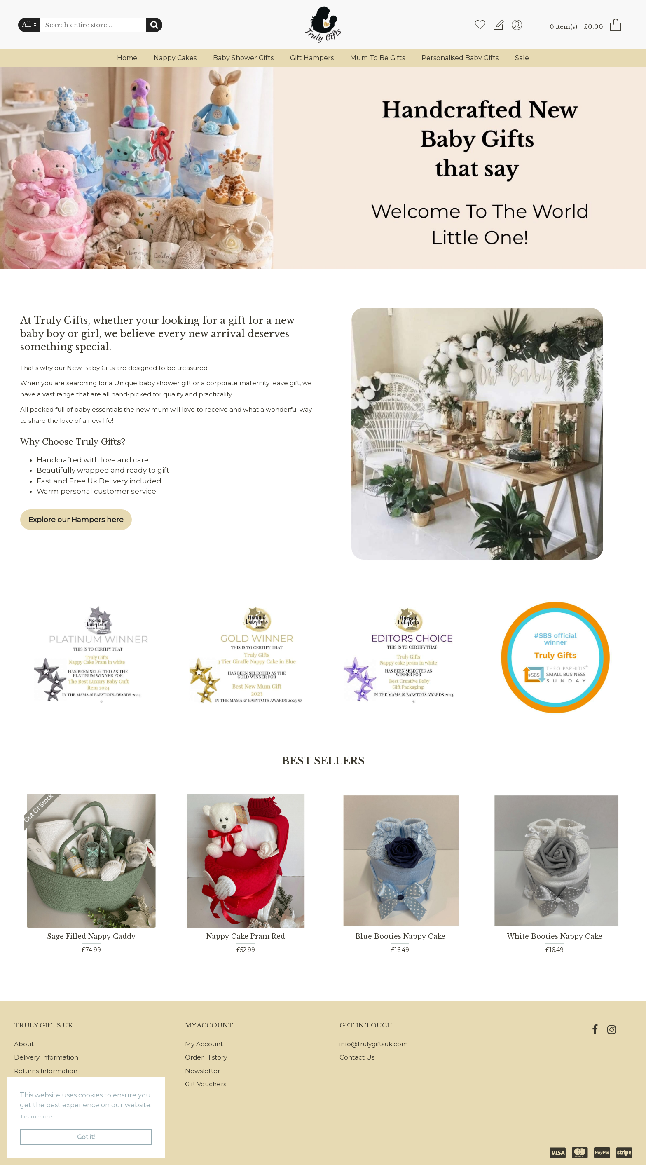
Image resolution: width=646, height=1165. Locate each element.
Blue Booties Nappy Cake (400, 936)
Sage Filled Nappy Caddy (91, 936)
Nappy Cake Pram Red (245, 936)
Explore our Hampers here (76, 520)
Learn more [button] (36, 1116)
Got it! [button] (86, 1137)
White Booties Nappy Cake (554, 936)
